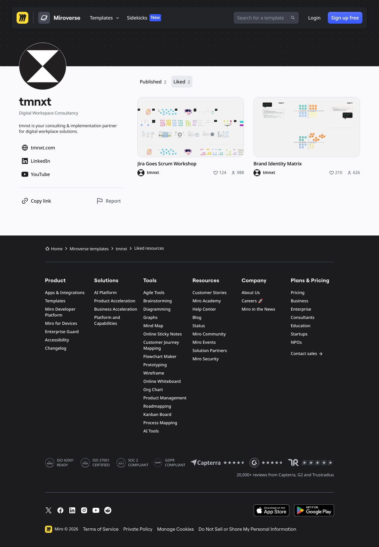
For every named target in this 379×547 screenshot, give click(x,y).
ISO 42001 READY (65, 462)
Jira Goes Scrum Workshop (166, 164)
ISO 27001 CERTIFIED (101, 462)
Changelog (55, 348)
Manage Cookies (175, 529)
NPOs (296, 342)
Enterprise (301, 309)
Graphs (150, 317)
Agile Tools (154, 293)
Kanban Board (157, 414)
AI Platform (105, 293)
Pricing (297, 293)
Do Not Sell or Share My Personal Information (247, 529)
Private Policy (137, 529)
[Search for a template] (266, 18)
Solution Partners (209, 351)
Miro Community (209, 334)
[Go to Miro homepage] (22, 18)
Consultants (302, 317)
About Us (251, 293)
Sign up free (345, 17)
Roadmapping (157, 406)
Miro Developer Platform (60, 312)
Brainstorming (157, 301)
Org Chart (153, 390)
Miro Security (205, 359)
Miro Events (204, 342)
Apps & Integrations (65, 293)
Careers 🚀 (252, 301)
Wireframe (153, 373)
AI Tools (151, 431)
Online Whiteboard (162, 381)
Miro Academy (206, 301)
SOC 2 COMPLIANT (138, 462)
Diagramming (157, 309)
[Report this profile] (108, 201)
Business (299, 301)
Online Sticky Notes (162, 334)
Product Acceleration (114, 301)
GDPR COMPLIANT (175, 462)
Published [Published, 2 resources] (153, 81)
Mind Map (153, 326)
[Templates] (105, 18)
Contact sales (307, 353)
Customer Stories (209, 293)
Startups (299, 334)
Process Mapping (160, 423)
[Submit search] (293, 17)
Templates (55, 301)
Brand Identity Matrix (277, 164)
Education (301, 326)
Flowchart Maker (159, 356)
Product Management (165, 398)
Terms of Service (100, 529)
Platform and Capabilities (107, 320)
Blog (196, 317)
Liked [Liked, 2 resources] (182, 81)
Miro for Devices (61, 323)
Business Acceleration (115, 309)
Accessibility (57, 340)
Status (198, 326)
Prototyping (155, 365)
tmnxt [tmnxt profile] (153, 172)
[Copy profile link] (36, 201)
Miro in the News (258, 309)
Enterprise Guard (62, 332)
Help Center (204, 309)
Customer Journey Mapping (161, 345)
